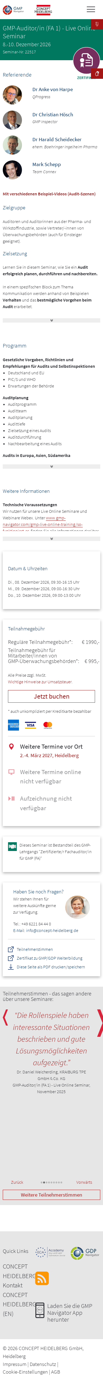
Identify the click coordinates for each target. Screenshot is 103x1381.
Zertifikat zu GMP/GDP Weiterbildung (49, 958)
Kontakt (13, 1285)
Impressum (14, 1364)
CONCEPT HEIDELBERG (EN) (19, 1304)
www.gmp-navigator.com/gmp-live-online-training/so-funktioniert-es (43, 524)
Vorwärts (84, 1182)
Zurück (17, 1182)
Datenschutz (43, 1364)
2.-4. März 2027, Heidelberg (49, 755)
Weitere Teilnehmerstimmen (51, 1194)
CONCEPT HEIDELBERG (19, 1271)
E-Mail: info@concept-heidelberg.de (45, 930)
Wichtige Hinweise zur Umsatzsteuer (40, 681)
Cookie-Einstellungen (25, 1371)
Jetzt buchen (51, 696)
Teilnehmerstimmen (35, 949)
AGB (55, 1371)
